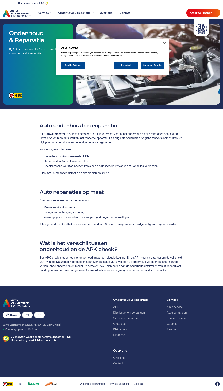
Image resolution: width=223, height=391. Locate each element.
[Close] (164, 43)
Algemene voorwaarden (93, 383)
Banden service (176, 318)
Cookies (138, 383)
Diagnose (119, 334)
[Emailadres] (39, 315)
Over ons (106, 13)
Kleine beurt (120, 329)
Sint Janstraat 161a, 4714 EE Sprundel (32, 325)
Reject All (126, 65)
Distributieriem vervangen (129, 312)
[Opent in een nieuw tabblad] (15, 95)
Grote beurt (120, 323)
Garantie (172, 323)
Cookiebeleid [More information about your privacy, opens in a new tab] (116, 56)
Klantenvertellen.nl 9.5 (31, 3)
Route (12, 315)
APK (116, 307)
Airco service (175, 307)
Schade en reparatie (125, 318)
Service (45, 13)
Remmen (172, 329)
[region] (112, 57)
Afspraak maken (203, 13)
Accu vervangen (177, 312)
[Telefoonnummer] (27, 315)
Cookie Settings (73, 65)
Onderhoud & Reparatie (76, 13)
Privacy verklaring (119, 383)
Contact (125, 13)
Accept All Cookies (152, 65)
